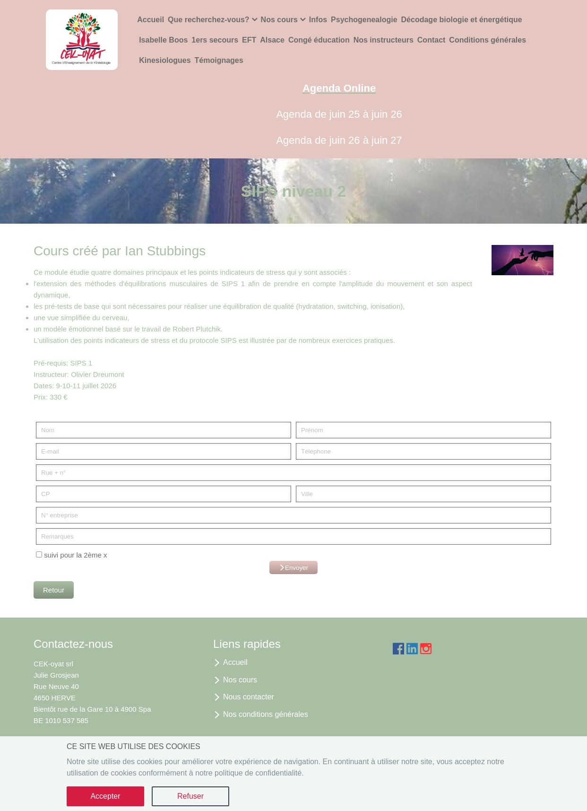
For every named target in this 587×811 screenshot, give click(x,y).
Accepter (105, 796)
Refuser (190, 796)
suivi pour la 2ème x (71, 555)
